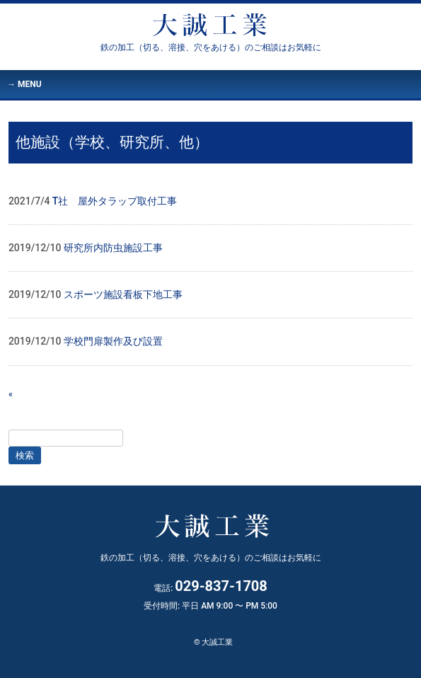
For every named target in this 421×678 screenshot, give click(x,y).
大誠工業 (210, 47)
